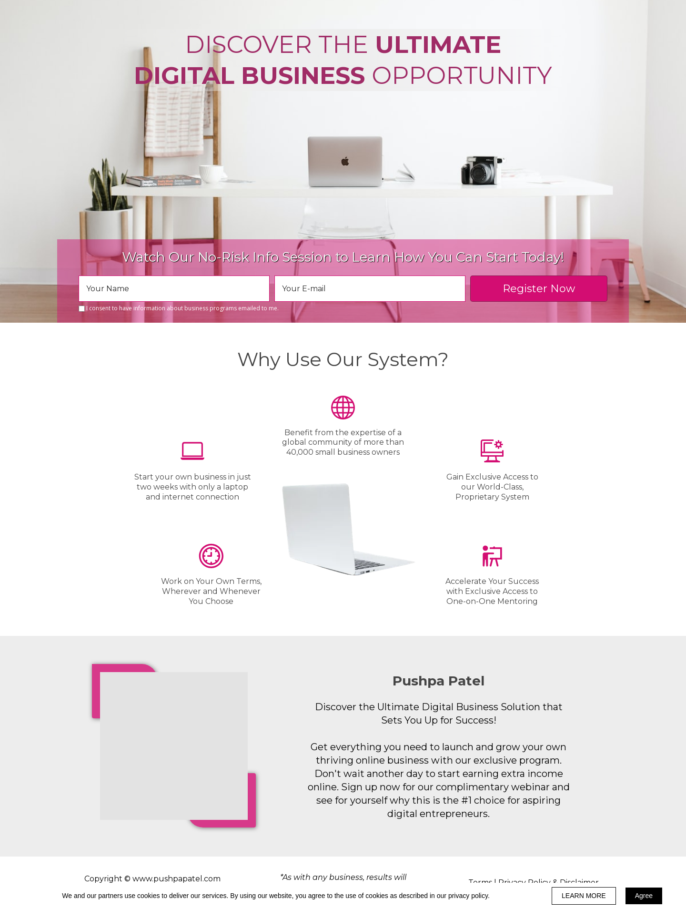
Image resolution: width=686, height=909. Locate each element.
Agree (644, 895)
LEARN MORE (584, 895)
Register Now (539, 288)
